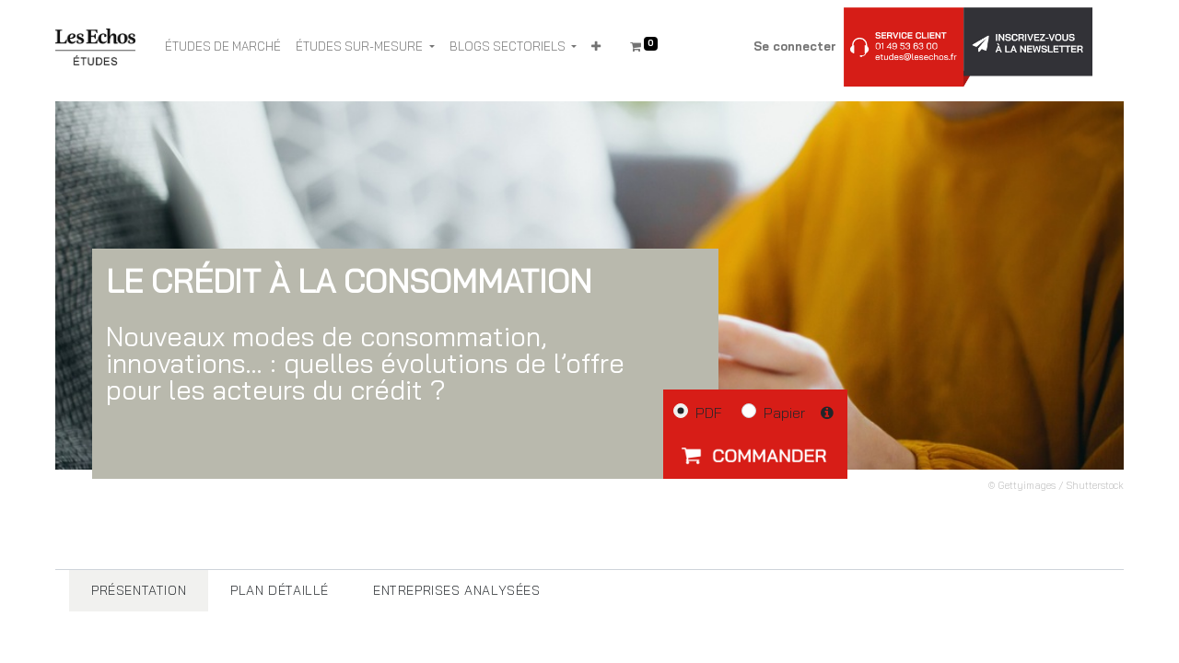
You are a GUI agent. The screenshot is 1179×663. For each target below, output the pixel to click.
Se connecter (794, 46)
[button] (596, 47)
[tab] (138, 590)
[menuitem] (223, 47)
